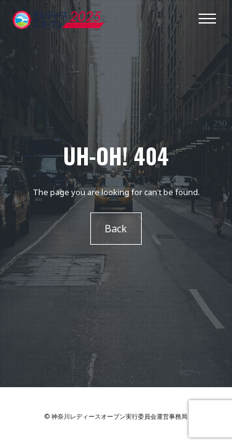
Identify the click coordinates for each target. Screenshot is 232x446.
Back (116, 228)
